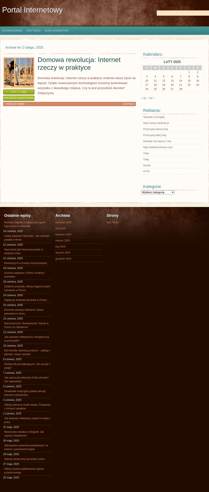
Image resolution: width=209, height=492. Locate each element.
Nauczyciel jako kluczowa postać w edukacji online (23, 251)
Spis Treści (34, 30)
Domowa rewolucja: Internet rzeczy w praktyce (79, 63)
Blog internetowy (57, 30)
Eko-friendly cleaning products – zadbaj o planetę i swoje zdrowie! (27, 352)
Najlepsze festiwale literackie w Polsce (25, 300)
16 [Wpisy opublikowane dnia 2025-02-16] (197, 80)
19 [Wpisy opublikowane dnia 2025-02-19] (163, 84)
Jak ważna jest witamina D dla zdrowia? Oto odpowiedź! (26, 379)
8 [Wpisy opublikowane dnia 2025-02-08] (189, 76)
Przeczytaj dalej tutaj (154, 135)
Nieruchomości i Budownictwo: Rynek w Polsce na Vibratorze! (26, 325)
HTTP (146, 171)
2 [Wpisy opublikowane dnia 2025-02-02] (197, 72)
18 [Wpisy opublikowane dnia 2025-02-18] (155, 84)
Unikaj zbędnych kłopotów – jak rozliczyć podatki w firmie (27, 238)
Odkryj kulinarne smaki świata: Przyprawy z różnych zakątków (27, 406)
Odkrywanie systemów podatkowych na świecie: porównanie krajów (26, 447)
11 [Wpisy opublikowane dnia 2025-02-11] (155, 80)
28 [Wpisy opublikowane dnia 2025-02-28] (180, 89)
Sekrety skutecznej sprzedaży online (24, 459)
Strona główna (12, 30)
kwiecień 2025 (63, 234)
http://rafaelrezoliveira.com (158, 147)
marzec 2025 (62, 240)
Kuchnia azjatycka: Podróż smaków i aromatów (24, 274)
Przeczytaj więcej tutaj (155, 129)
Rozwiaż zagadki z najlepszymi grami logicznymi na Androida (25, 224)
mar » (151, 98)
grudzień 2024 (63, 258)
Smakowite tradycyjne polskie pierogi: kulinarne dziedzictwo (25, 393)
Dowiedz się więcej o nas (157, 141)
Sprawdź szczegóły (154, 117)
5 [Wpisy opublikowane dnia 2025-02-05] (163, 76)
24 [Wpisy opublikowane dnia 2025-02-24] (146, 89)
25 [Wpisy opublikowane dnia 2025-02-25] (155, 89)
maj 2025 (60, 228)
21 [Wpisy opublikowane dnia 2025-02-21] (180, 84)
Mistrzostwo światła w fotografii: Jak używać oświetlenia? (24, 433)
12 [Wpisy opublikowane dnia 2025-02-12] (163, 80)
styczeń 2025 (62, 252)
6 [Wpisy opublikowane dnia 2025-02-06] (172, 76)
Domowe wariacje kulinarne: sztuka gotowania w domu (23, 311)
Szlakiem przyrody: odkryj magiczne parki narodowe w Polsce (27, 288)
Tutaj (146, 153)
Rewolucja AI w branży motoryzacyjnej (25, 263)
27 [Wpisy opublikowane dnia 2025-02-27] (172, 89)
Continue (128, 104)
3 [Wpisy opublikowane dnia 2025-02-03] (147, 76)
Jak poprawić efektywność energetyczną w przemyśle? (26, 339)
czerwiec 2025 (63, 222)
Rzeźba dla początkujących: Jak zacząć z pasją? (27, 366)
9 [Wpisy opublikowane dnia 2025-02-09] (197, 76)
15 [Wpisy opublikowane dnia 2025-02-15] (189, 80)
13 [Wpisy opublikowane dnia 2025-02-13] (172, 80)
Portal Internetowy (32, 10)
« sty (143, 98)
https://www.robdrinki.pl (156, 123)
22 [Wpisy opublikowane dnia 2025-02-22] (189, 84)
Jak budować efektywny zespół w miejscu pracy (27, 420)
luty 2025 (60, 246)
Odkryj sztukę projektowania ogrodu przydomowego (24, 470)
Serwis (147, 165)
